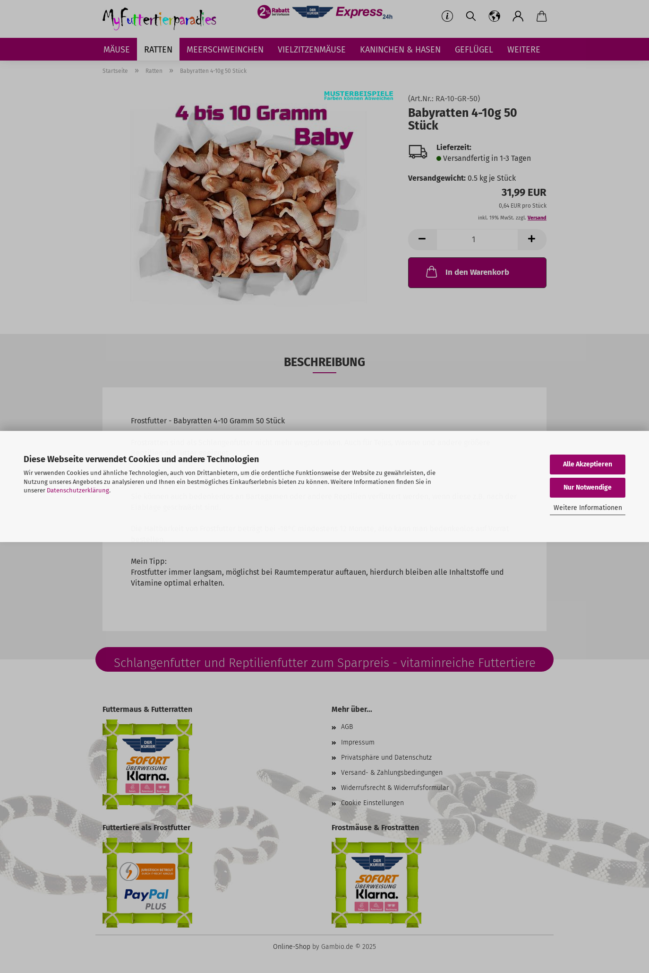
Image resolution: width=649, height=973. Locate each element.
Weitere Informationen (588, 508)
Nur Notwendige (588, 487)
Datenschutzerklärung (78, 490)
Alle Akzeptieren (587, 464)
